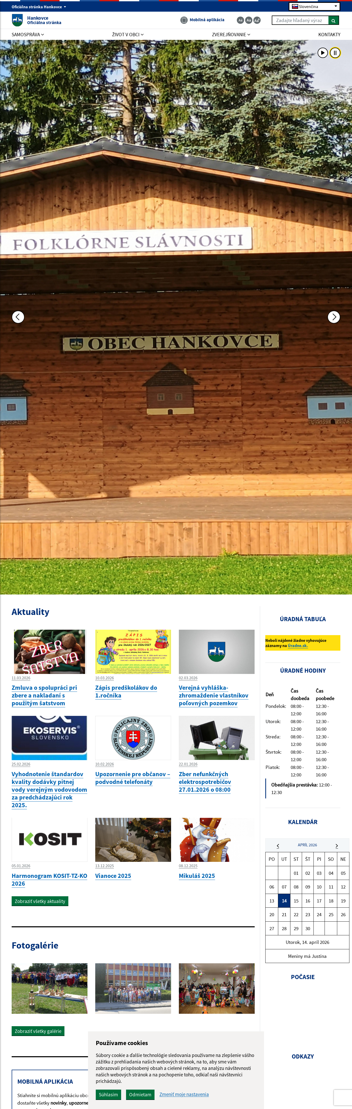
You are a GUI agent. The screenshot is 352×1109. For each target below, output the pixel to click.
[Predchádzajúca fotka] (18, 317)
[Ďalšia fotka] (333, 317)
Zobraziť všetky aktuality (40, 901)
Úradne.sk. (298, 645)
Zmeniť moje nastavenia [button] (184, 1094)
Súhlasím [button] (108, 1094)
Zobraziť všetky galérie (38, 1031)
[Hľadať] (333, 20)
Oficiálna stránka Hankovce (39, 6)
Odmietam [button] (140, 1094)
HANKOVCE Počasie (302, 1012)
